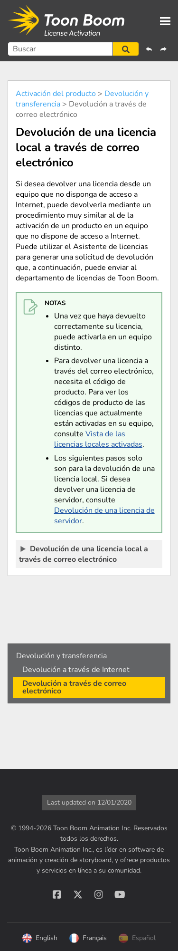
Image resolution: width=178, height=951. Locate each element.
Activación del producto (56, 93)
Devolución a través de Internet (76, 669)
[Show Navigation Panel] (165, 21)
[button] (125, 49)
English (39, 938)
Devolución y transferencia (61, 656)
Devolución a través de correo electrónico (74, 687)
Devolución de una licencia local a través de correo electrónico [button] (83, 554)
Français (88, 938)
